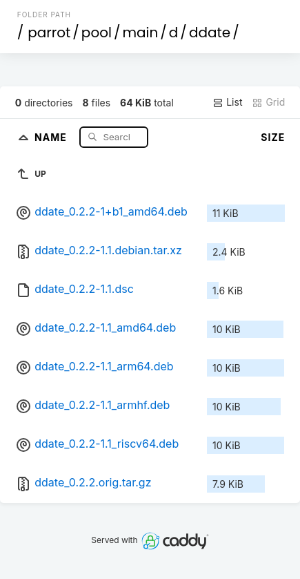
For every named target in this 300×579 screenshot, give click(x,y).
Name (52, 136)
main (140, 32)
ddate (209, 32)
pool (96, 32)
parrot (49, 32)
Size (273, 137)
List (227, 102)
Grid (268, 102)
